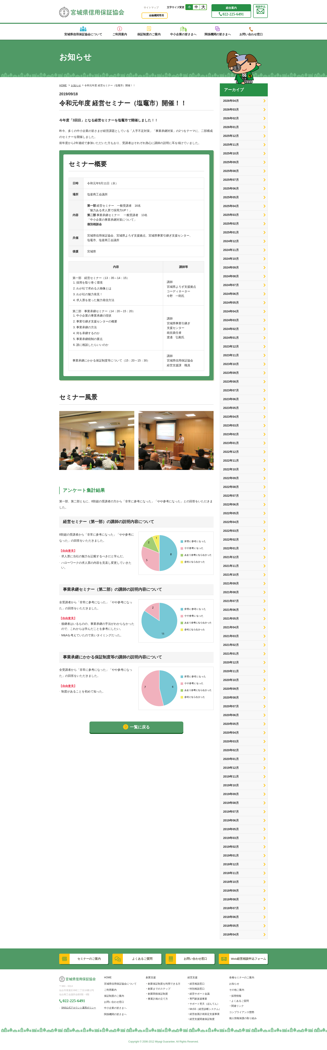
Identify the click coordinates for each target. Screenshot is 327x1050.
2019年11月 (231, 776)
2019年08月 (231, 802)
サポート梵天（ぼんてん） (205, 1003)
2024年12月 (231, 241)
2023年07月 (231, 390)
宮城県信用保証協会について (120, 983)
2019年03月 (231, 838)
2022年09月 (231, 478)
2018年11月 (231, 873)
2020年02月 (231, 750)
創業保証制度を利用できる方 (164, 983)
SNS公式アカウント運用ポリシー (78, 1007)
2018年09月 (231, 890)
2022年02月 (231, 539)
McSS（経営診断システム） (205, 1009)
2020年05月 (231, 723)
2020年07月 (231, 706)
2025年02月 (231, 223)
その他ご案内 (236, 989)
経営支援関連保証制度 (202, 1019)
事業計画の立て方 (158, 998)
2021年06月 (231, 609)
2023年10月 (231, 364)
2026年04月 (231, 100)
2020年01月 (231, 759)
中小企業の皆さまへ (115, 1008)
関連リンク (237, 1005)
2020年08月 (231, 697)
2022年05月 (231, 513)
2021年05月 (231, 618)
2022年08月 (231, 487)
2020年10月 (231, 680)
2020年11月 (231, 671)
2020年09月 (231, 688)
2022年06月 (231, 504)
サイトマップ (151, 7)
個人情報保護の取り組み (243, 1018)
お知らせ (76, 85)
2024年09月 (231, 267)
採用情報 (236, 995)
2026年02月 (231, 118)
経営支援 (192, 977)
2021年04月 (231, 627)
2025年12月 (231, 135)
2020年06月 (231, 715)
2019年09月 (231, 794)
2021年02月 (231, 645)
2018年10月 (231, 881)
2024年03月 (231, 320)
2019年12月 (231, 767)
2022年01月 (231, 548)
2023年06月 (231, 399)
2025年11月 (231, 144)
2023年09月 (231, 372)
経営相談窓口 (197, 983)
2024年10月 (231, 258)
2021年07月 (231, 601)
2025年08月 (231, 171)
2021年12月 (231, 557)
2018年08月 (231, 899)
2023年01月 (231, 443)
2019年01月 (231, 855)
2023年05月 (231, 408)
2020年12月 (231, 662)
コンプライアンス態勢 (241, 1012)
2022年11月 (231, 460)
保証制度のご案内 (114, 995)
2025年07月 (231, 179)
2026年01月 (231, 127)
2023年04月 (231, 416)
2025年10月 (231, 153)
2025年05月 (231, 197)
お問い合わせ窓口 (114, 1001)
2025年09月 (231, 162)
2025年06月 (231, 188)
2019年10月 (231, 785)
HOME (63, 85)
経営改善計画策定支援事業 (205, 1014)
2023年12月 (231, 346)
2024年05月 (231, 302)
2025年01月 (231, 232)
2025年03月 (231, 214)
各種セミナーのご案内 (241, 977)
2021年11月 (231, 566)
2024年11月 (231, 250)
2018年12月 (231, 864)
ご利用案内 (110, 989)
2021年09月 (231, 583)
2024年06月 (231, 293)
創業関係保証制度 (158, 993)
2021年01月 (231, 653)
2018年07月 (231, 908)
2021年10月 (231, 574)
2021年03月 (231, 636)
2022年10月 (231, 469)
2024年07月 (231, 285)
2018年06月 (231, 917)
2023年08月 (231, 381)
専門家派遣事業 (198, 998)
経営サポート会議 (200, 993)
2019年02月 (231, 846)
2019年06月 (231, 820)
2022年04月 (231, 522)
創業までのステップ (159, 988)
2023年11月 (231, 355)
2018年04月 (231, 934)
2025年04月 (231, 206)
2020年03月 (231, 741)
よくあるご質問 (240, 1000)
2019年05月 (231, 829)
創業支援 (151, 977)
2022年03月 (231, 530)
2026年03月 (231, 109)
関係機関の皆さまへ (115, 1014)
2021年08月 (231, 592)
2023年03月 (231, 425)
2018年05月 (231, 925)
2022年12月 (231, 451)
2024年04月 (231, 311)
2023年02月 (231, 434)
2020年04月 (231, 732)
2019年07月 (231, 811)
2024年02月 (231, 329)
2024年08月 (231, 276)
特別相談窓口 (197, 988)
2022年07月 (231, 495)
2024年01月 (231, 337)
